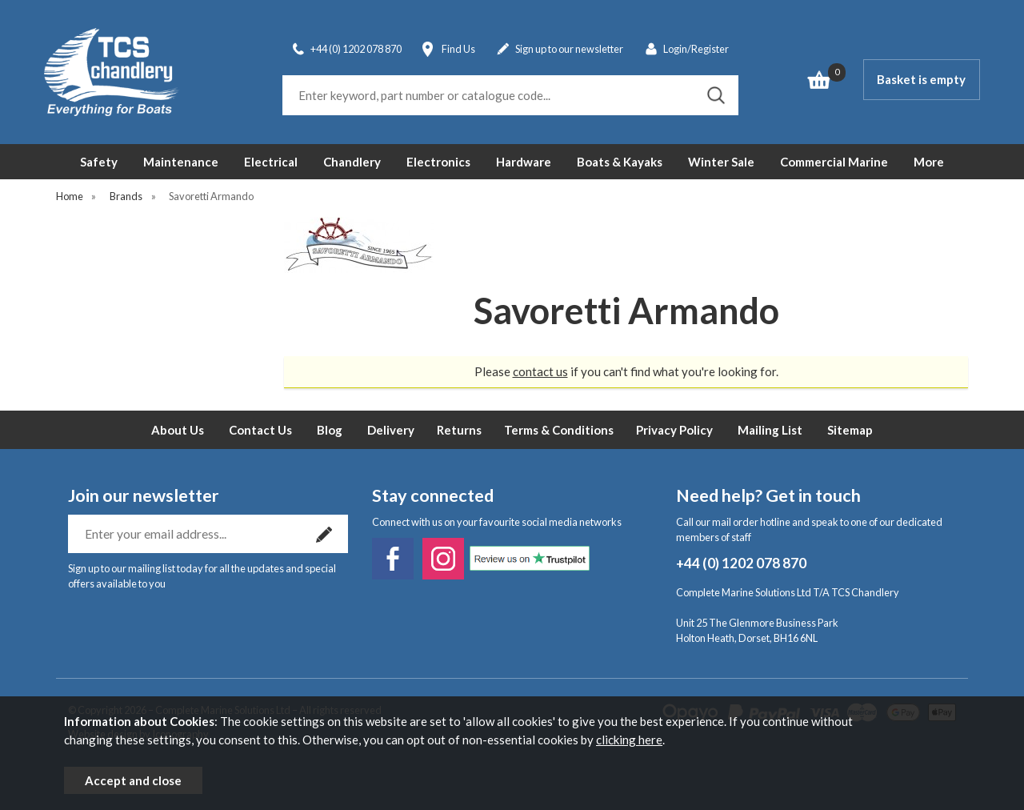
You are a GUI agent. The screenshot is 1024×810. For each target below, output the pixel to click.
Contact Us (260, 430)
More (929, 161)
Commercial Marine (834, 161)
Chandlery (352, 161)
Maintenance (180, 161)
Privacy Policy (674, 430)
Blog (329, 430)
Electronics (438, 161)
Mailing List (770, 430)
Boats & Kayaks (619, 161)
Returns (459, 430)
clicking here (629, 739)
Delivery (390, 430)
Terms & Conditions (559, 430)
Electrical (271, 161)
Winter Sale (721, 161)
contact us (540, 371)
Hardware (523, 161)
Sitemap (850, 430)
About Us (177, 430)
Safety (99, 161)
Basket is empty (921, 79)
